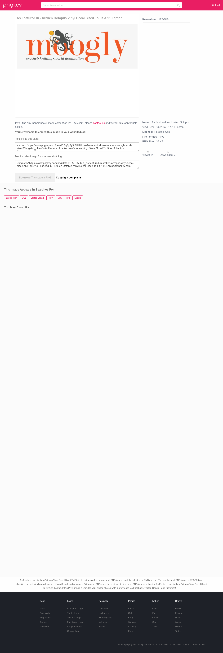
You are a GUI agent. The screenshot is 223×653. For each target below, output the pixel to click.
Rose (177, 617)
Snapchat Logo (74, 626)
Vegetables (45, 617)
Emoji (178, 608)
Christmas (104, 608)
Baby (130, 617)
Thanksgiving (105, 617)
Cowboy (132, 626)
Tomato (43, 622)
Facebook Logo (75, 622)
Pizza (42, 608)
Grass (155, 617)
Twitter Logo (73, 613)
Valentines (104, 622)
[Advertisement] (77, 92)
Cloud (155, 608)
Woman (132, 622)
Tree (154, 626)
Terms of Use (198, 644)
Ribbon (178, 626)
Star (154, 622)
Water (178, 622)
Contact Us (175, 644)
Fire (154, 613)
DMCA (186, 644)
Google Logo (73, 631)
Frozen (131, 608)
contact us (99, 123)
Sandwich (45, 613)
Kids (130, 631)
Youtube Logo (74, 617)
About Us (163, 644)
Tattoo (178, 631)
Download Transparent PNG (35, 177)
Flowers (179, 613)
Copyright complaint (68, 177)
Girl (130, 613)
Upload (216, 5)
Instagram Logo (75, 608)
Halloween (104, 613)
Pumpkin (44, 626)
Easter (102, 626)
